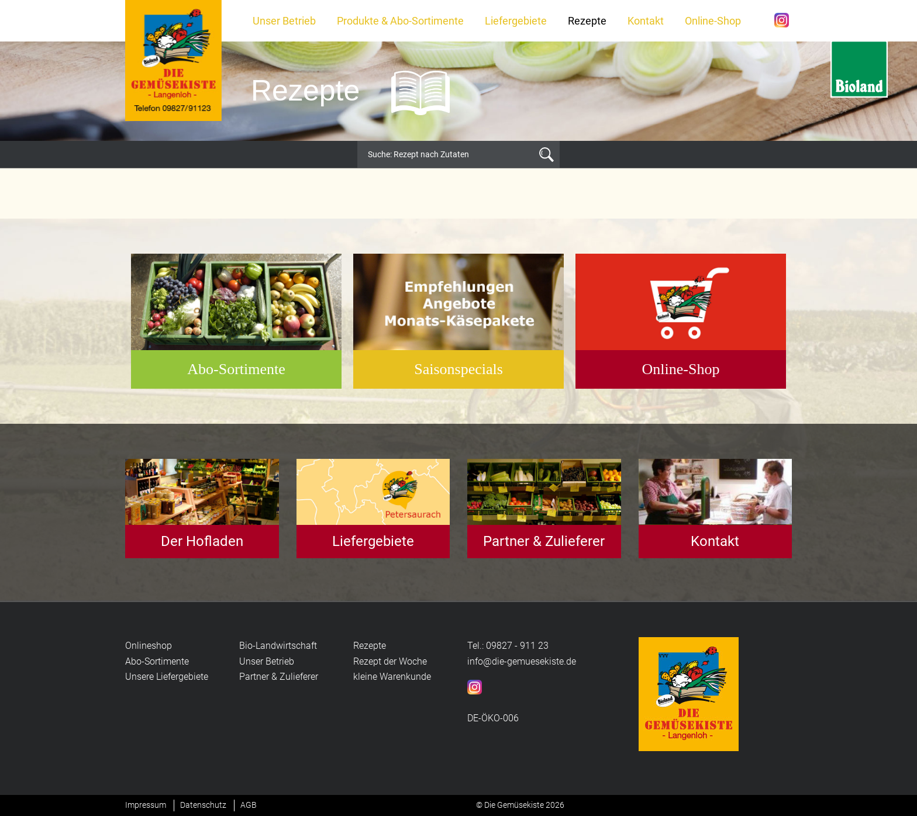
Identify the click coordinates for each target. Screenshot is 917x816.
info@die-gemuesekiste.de (521, 661)
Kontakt (646, 21)
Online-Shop (713, 21)
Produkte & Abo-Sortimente (400, 21)
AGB (248, 805)
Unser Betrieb (284, 21)
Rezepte (587, 21)
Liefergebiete (516, 21)
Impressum (145, 805)
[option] (458, 91)
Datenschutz (203, 805)
